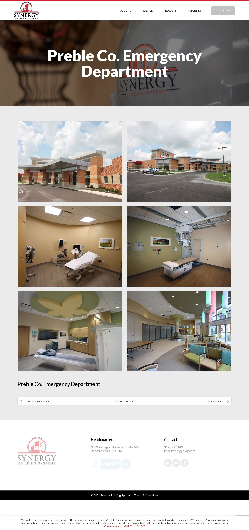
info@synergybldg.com (179, 451)
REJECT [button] (141, 526)
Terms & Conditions (146, 495)
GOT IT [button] (128, 526)
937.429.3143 (173, 447)
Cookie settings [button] (112, 526)
